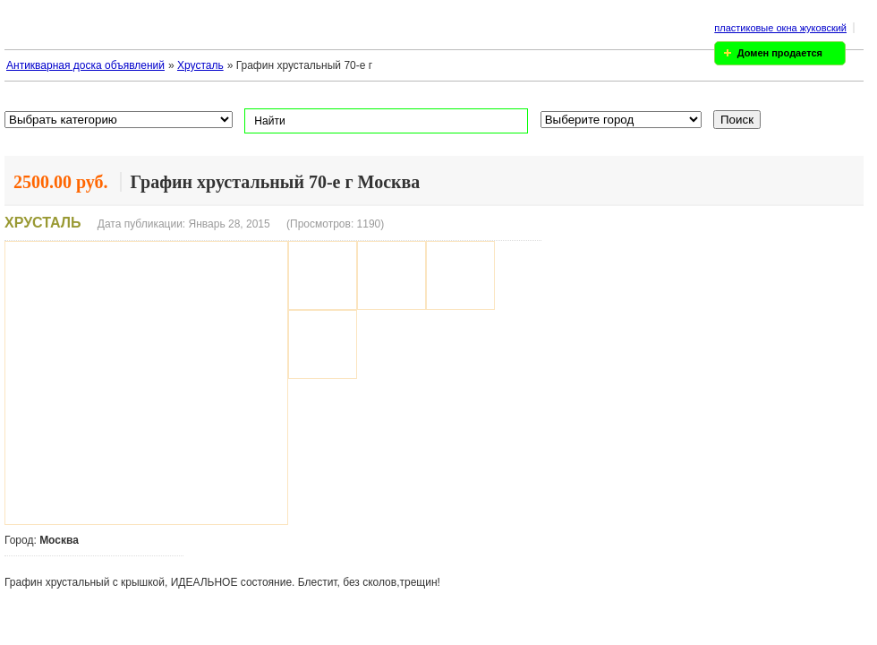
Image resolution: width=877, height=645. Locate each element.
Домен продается (779, 52)
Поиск (737, 119)
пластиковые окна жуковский (780, 27)
